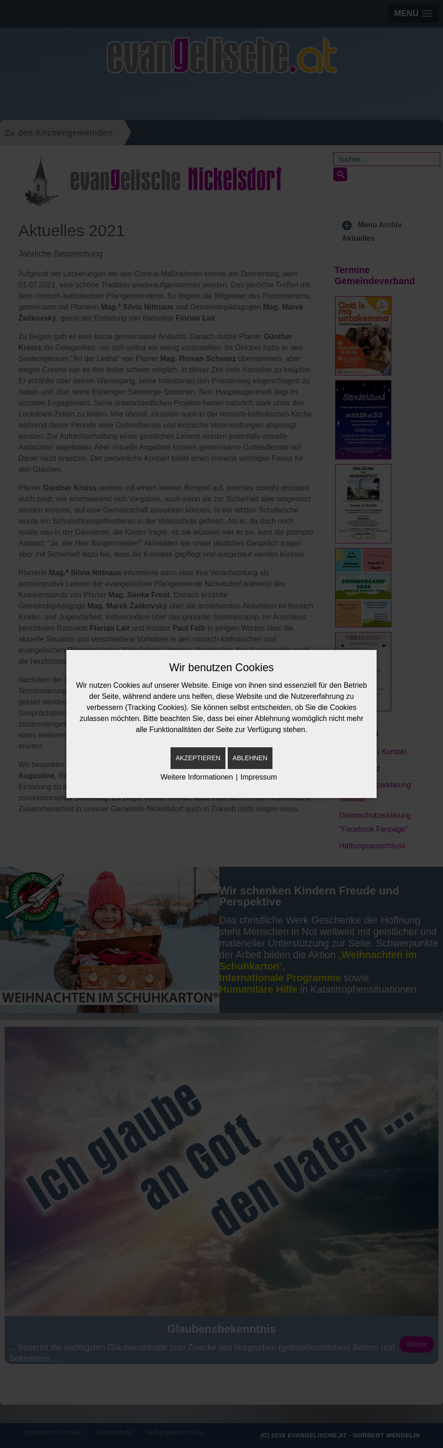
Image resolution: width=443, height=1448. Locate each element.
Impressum (259, 777)
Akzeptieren (198, 758)
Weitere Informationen (196, 777)
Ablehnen (250, 758)
